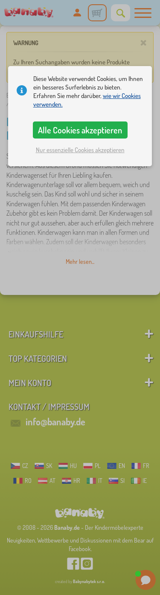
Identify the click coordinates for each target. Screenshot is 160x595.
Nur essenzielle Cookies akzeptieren (80, 150)
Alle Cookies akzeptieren (80, 130)
